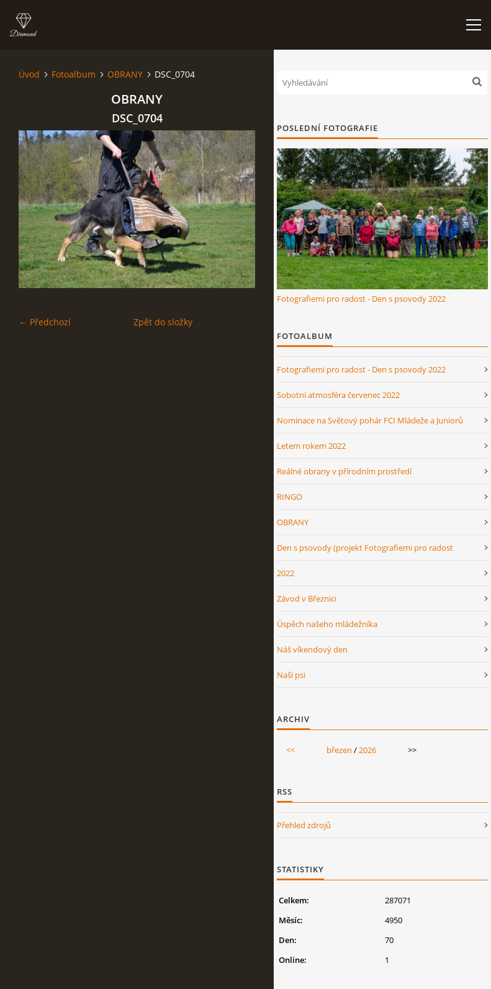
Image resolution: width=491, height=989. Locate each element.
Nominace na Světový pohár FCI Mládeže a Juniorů (370, 420)
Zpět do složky (162, 322)
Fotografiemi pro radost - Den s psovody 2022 (361, 298)
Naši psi (291, 674)
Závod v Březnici (306, 598)
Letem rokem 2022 (311, 445)
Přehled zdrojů (304, 825)
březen (339, 750)
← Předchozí (45, 322)
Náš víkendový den (312, 649)
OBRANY (125, 74)
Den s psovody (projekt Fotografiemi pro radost (365, 547)
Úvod (29, 74)
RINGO (289, 496)
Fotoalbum (74, 74)
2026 (367, 750)
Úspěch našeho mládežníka (327, 624)
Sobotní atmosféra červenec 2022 (338, 394)
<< (290, 750)
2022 (285, 573)
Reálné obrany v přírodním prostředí (344, 471)
